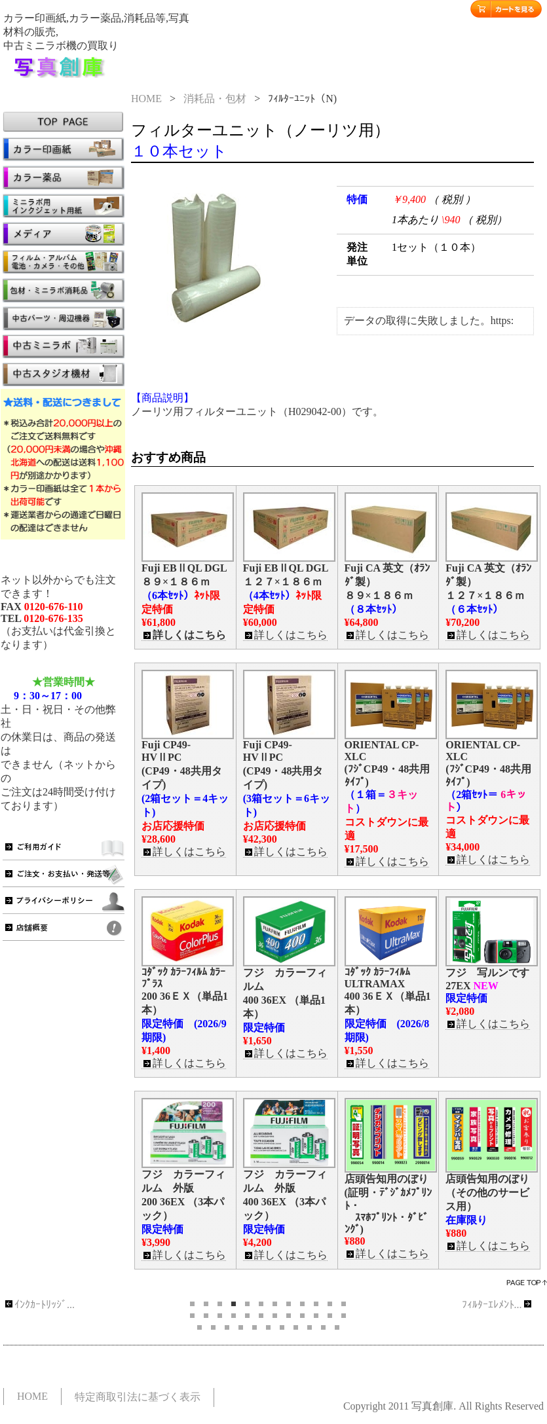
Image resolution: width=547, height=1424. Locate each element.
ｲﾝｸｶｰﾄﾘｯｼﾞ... (39, 1304)
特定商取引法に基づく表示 (137, 1396)
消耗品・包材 (214, 98)
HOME (146, 98)
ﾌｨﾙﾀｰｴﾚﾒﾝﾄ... (497, 1304)
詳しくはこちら (183, 635)
